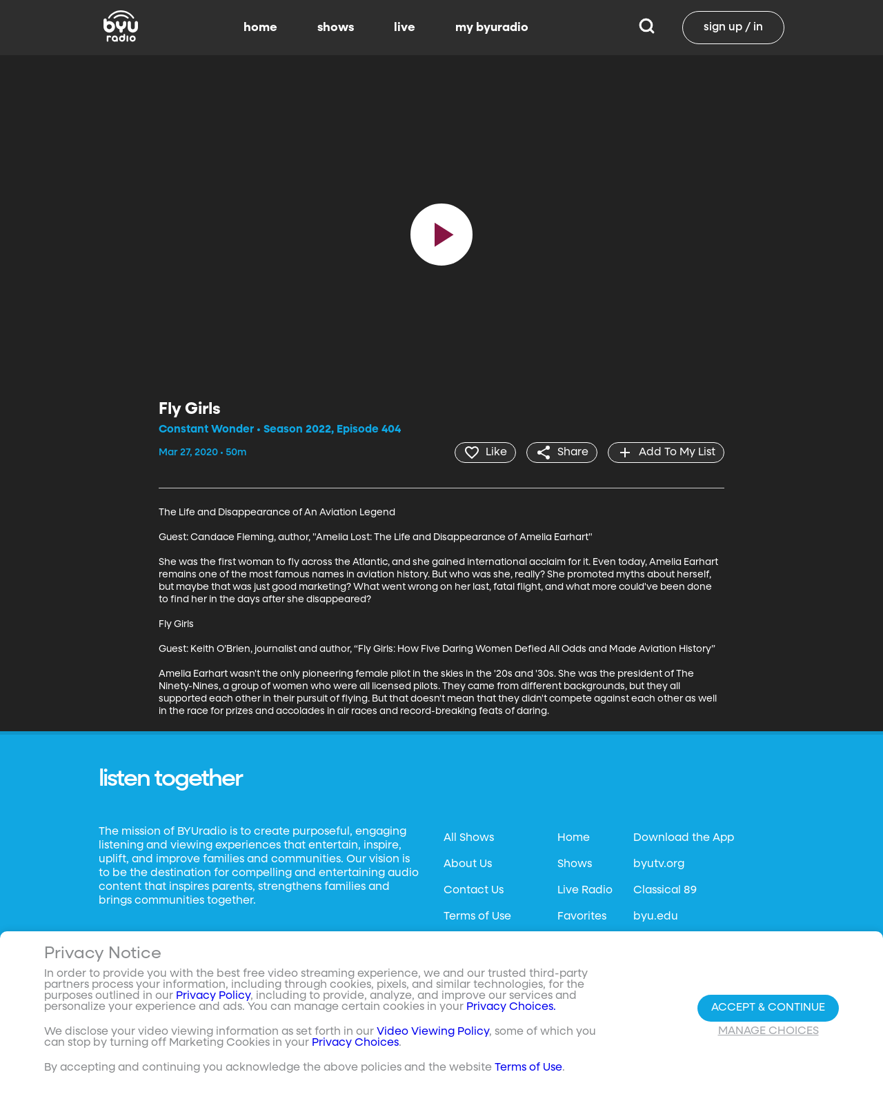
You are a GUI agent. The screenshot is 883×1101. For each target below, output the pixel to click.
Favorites (581, 916)
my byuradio (491, 27)
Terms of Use (477, 916)
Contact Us (474, 890)
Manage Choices (768, 1031)
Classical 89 (665, 890)
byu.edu (655, 916)
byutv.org (658, 864)
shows (335, 27)
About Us (468, 864)
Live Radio (585, 890)
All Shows (469, 838)
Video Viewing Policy (433, 1032)
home (260, 27)
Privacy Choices (355, 1043)
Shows (574, 864)
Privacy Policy (213, 996)
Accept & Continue (768, 1007)
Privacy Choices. (511, 1007)
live (404, 27)
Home (573, 838)
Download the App (683, 838)
